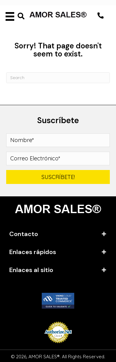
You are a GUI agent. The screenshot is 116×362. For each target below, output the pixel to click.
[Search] (58, 77)
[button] (100, 15)
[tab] (58, 233)
